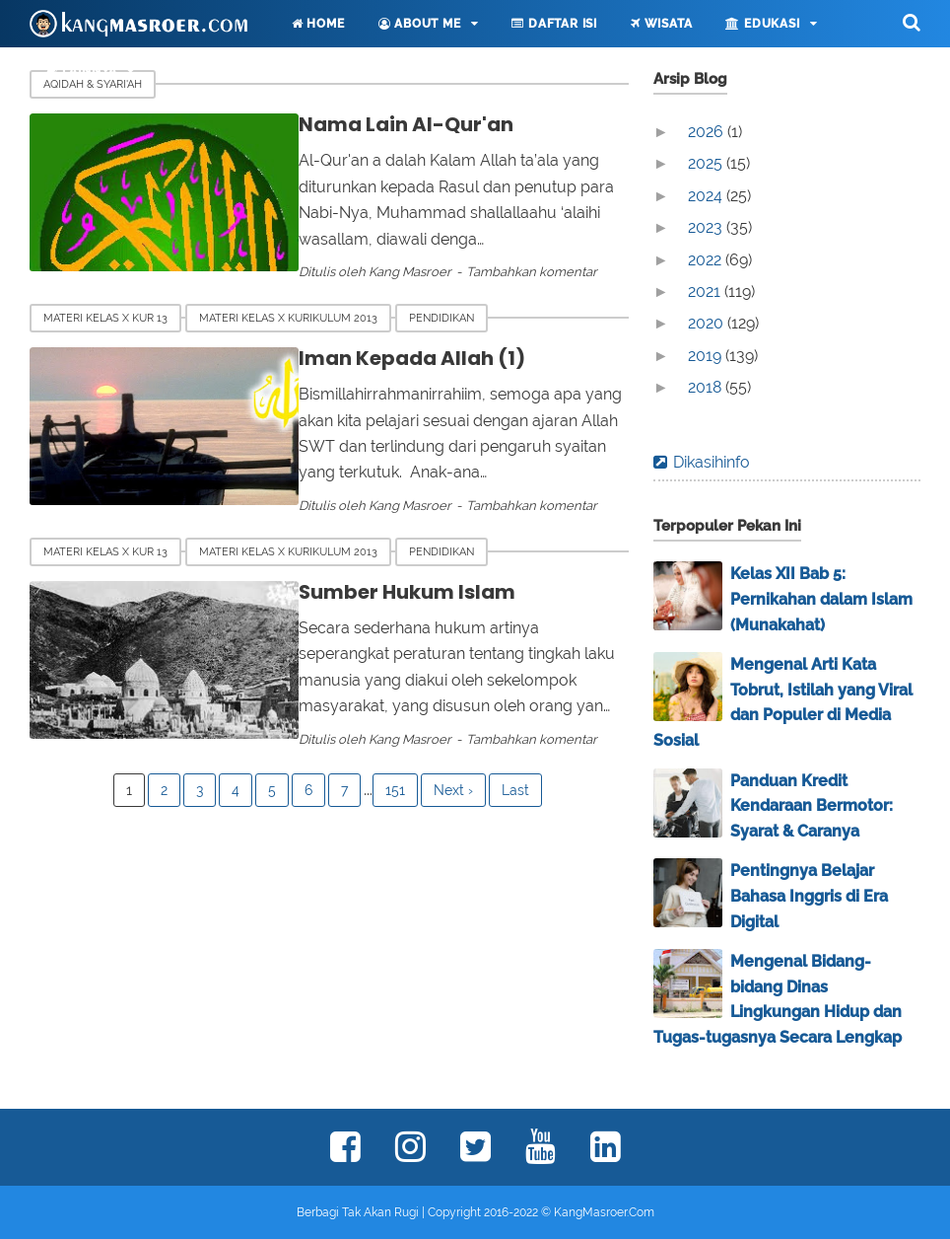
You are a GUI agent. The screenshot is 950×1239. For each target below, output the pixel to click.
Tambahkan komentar (518, 271)
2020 (707, 323)
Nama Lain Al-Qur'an (393, 124)
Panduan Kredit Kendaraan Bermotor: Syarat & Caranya (811, 805)
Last (515, 791)
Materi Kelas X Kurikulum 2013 (288, 318)
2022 (706, 260)
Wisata (661, 24)
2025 (707, 163)
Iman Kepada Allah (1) (399, 358)
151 (395, 791)
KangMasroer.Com (604, 1212)
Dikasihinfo (711, 462)
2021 (706, 291)
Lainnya (81, 71)
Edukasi (762, 24)
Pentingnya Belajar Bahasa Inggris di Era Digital (809, 895)
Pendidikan (441, 318)
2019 (706, 355)
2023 (707, 227)
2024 (707, 195)
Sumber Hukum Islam (395, 592)
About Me (419, 24)
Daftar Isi (554, 24)
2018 (706, 387)
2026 (707, 131)
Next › (453, 791)
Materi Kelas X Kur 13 (105, 318)
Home (318, 24)
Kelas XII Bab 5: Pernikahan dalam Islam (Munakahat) (821, 598)
